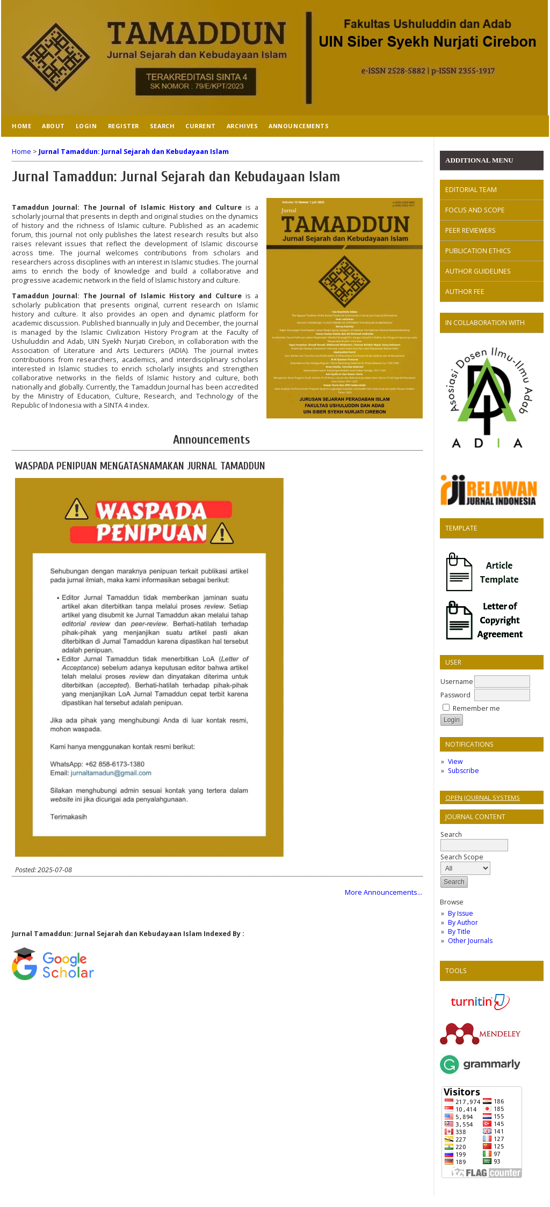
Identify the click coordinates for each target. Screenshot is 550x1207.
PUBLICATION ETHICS (478, 250)
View (455, 761)
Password (455, 695)
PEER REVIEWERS (470, 230)
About (53, 126)
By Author (463, 922)
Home (21, 126)
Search (474, 840)
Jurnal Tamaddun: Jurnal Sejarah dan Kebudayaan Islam (134, 151)
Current (200, 126)
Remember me (476, 708)
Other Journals (470, 940)
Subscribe (463, 770)
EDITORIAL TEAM (471, 189)
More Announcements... (383, 892)
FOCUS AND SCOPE (475, 210)
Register (123, 126)
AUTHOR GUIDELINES (478, 271)
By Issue (460, 913)
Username (456, 681)
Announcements (299, 126)
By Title (459, 931)
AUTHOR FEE (464, 291)
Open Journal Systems (482, 797)
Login (86, 126)
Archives (242, 126)
